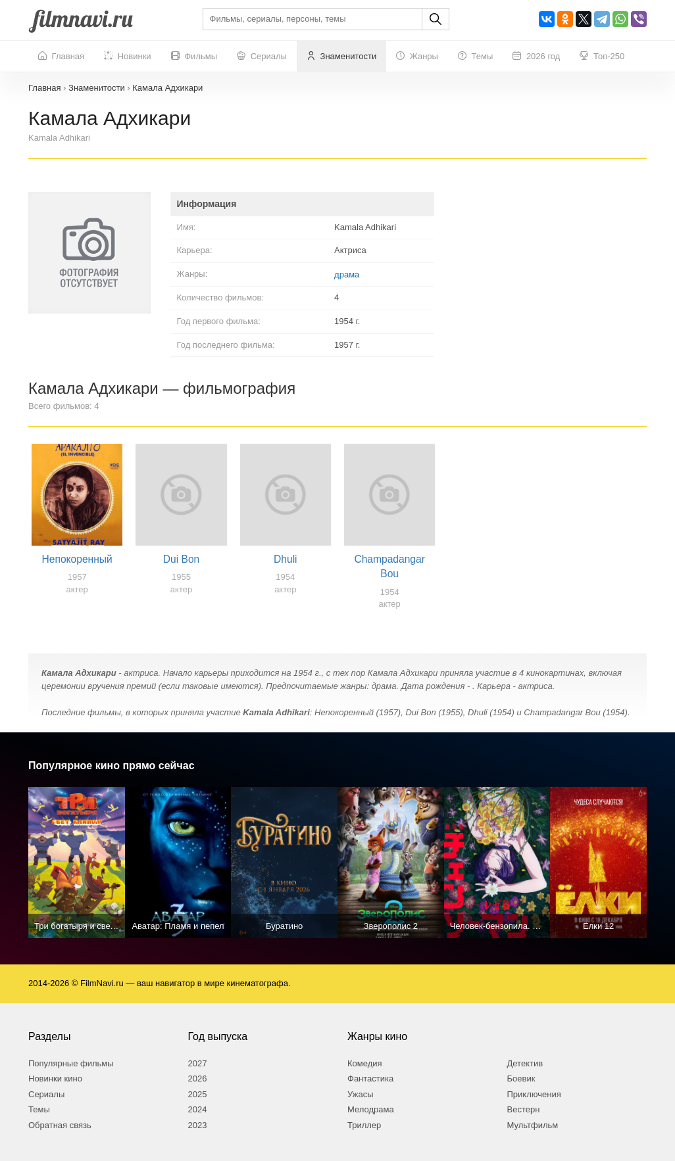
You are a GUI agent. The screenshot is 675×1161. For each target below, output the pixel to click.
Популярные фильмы (71, 1063)
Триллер (364, 1125)
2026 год (536, 56)
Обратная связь (59, 1125)
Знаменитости (341, 56)
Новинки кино (55, 1078)
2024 (197, 1109)
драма (346, 274)
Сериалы (262, 56)
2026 (197, 1078)
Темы (475, 56)
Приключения (534, 1094)
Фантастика (370, 1078)
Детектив (525, 1063)
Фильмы (194, 56)
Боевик (521, 1078)
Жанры (417, 56)
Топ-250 (602, 56)
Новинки (127, 56)
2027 (197, 1063)
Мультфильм (533, 1125)
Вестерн (523, 1109)
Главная (61, 56)
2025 (197, 1094)
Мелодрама (370, 1109)
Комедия (364, 1063)
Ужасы (360, 1094)
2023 (197, 1125)
